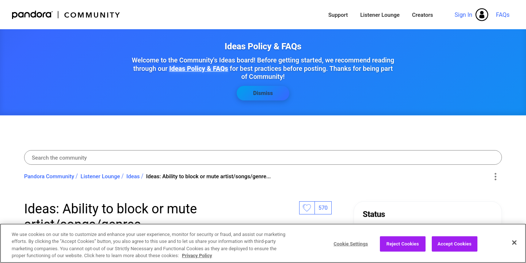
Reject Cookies (402, 246)
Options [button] (495, 177)
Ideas (133, 176)
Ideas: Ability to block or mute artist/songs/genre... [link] (208, 176)
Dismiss (263, 93)
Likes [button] (307, 208)
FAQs (503, 14)
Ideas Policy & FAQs (198, 68)
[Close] (514, 245)
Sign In (463, 14)
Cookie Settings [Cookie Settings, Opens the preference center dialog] (350, 246)
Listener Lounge (380, 15)
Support (338, 15)
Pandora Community (66, 14)
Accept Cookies (455, 246)
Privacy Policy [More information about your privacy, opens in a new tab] (197, 259)
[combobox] (263, 157)
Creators (422, 15)
